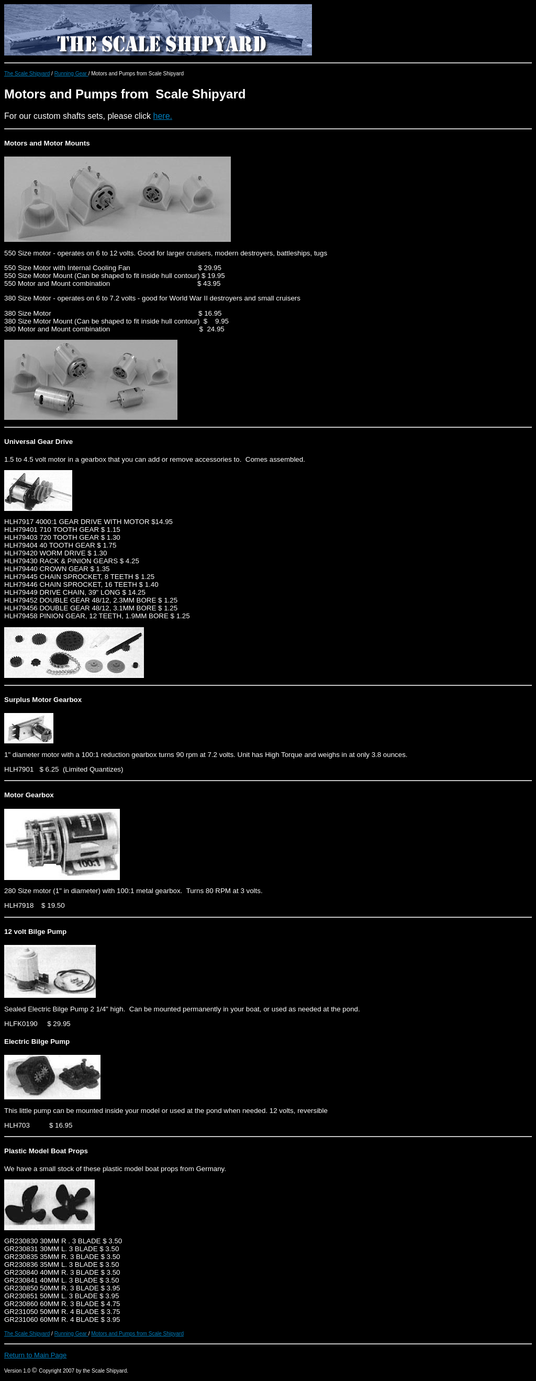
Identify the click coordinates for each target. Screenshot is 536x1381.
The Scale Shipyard (27, 73)
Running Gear (71, 73)
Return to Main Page (35, 1355)
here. (162, 116)
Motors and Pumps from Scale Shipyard (137, 1334)
